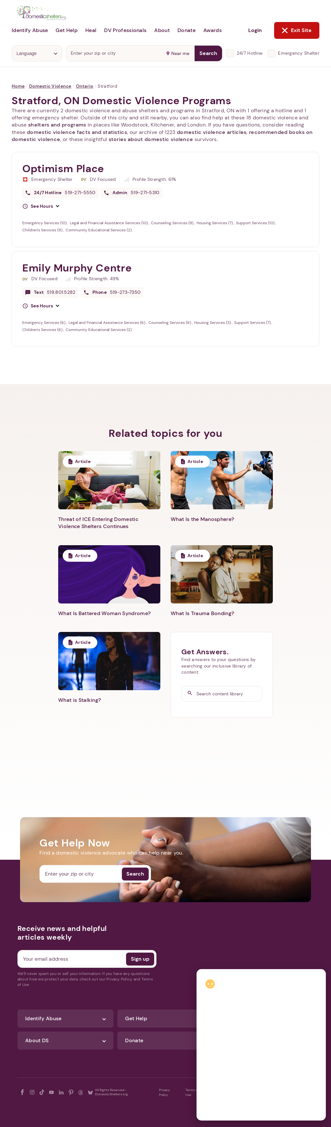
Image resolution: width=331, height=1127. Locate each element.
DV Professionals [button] (125, 30)
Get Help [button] (67, 30)
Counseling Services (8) (172, 223)
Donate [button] (186, 30)
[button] (40, 206)
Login (255, 30)
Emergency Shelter (298, 53)
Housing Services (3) (213, 322)
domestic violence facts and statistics (77, 132)
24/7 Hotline (249, 53)
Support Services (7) (253, 322)
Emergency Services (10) (45, 223)
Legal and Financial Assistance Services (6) (107, 322)
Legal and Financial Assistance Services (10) (109, 223)
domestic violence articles (211, 132)
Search (208, 53)
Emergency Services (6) (44, 322)
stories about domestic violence (151, 139)
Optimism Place (63, 168)
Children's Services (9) (42, 230)
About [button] (162, 30)
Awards (212, 30)
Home (18, 86)
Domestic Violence (50, 86)
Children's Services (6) (42, 329)
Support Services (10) (255, 223)
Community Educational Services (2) (99, 230)
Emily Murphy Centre (77, 268)
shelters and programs (57, 124)
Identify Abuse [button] (30, 30)
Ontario (84, 86)
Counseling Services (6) (170, 322)
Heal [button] (90, 30)
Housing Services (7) (215, 223)
